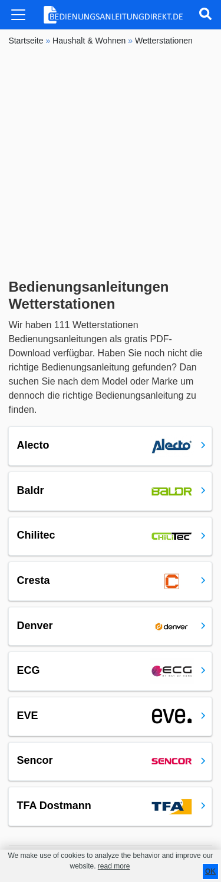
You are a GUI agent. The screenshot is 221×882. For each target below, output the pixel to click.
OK (210, 871)
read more (114, 866)
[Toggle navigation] (18, 15)
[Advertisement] (110, 162)
